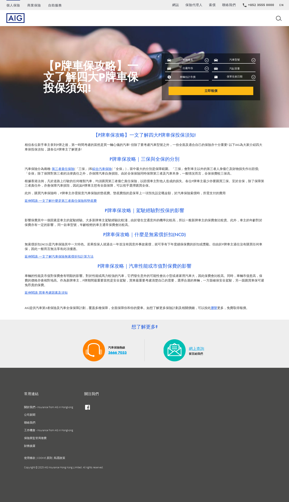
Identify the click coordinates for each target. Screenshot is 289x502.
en (281, 5)
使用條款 (29, 458)
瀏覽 (214, 308)
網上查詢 (196, 348)
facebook (87, 408)
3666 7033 (117, 352)
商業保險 (34, 5)
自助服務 (55, 5)
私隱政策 (59, 458)
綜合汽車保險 (102, 169)
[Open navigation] (278, 18)
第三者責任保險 (63, 169)
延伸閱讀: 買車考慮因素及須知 (46, 293)
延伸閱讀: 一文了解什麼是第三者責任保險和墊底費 (61, 201)
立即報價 (211, 91)
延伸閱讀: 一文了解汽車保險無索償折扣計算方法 (59, 256)
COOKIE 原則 (44, 458)
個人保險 (13, 5)
